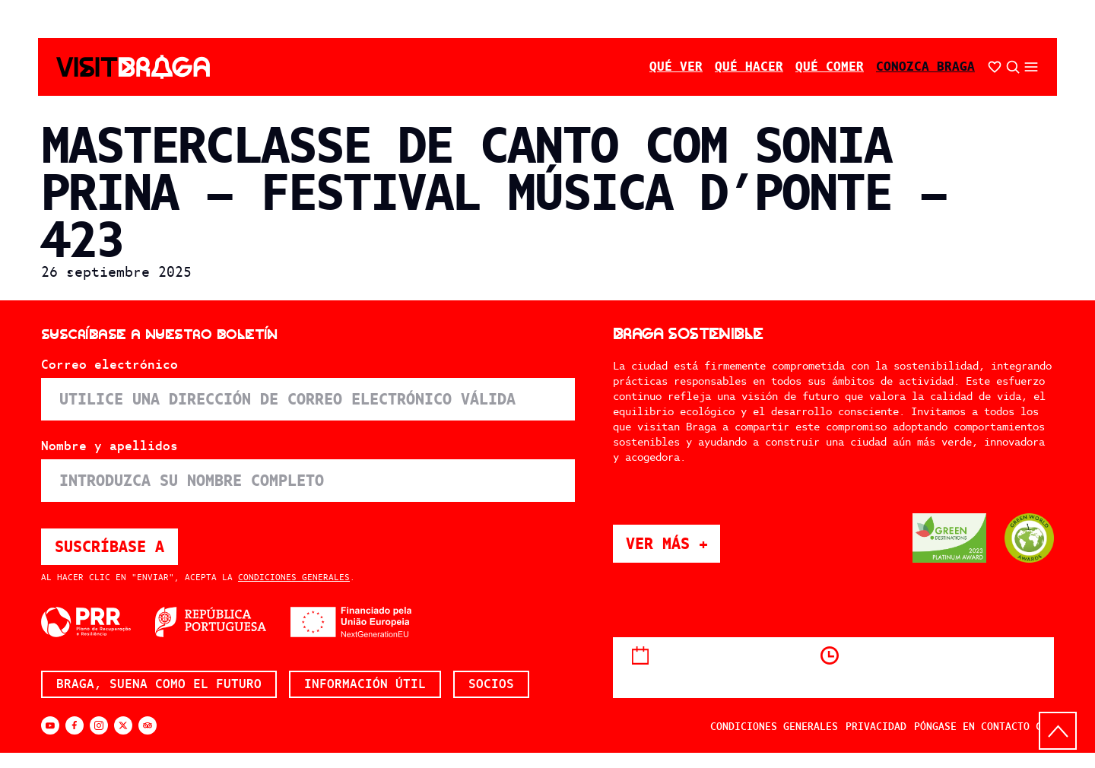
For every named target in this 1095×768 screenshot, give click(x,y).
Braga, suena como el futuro (159, 684)
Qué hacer (749, 67)
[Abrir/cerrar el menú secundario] (1031, 67)
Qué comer (829, 67)
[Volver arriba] (1058, 731)
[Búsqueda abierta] (1012, 67)
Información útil (365, 684)
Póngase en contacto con (984, 726)
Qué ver (676, 67)
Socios (491, 684)
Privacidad (876, 726)
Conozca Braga (925, 67)
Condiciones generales (294, 577)
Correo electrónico (109, 365)
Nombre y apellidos (109, 446)
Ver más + (673, 543)
